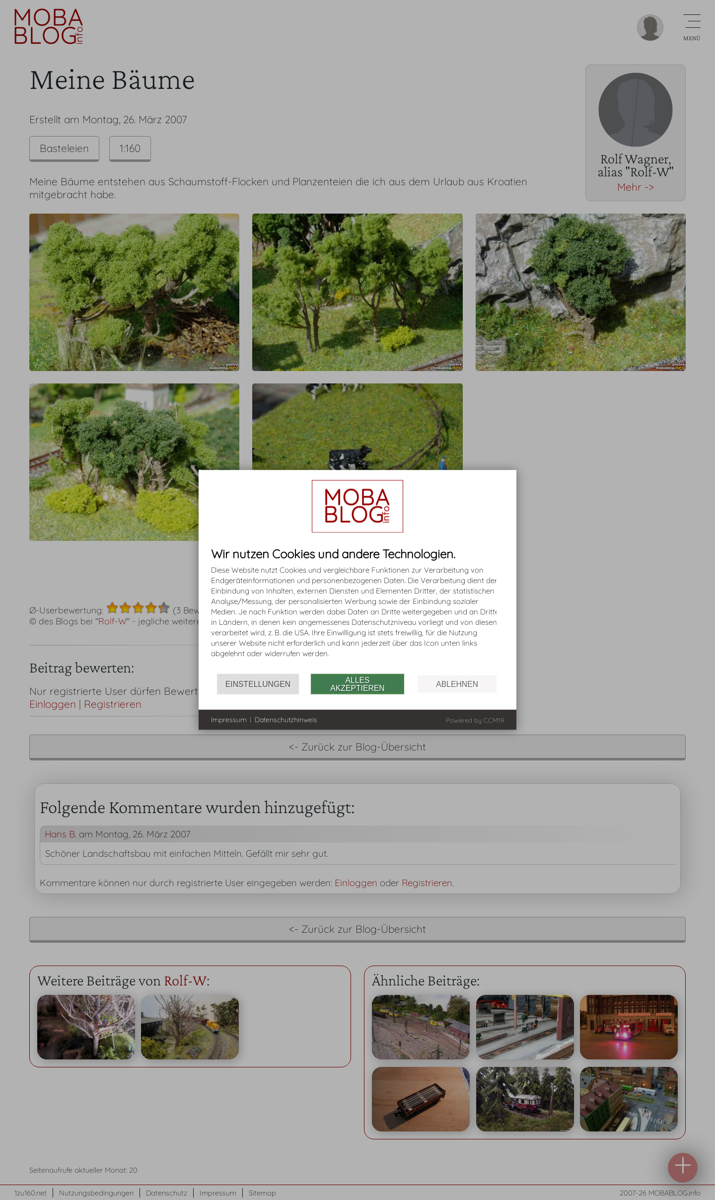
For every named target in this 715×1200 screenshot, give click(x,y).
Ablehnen (457, 683)
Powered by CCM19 (475, 720)
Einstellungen (257, 683)
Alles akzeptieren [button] (357, 683)
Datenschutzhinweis (286, 719)
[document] (357, 611)
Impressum (229, 719)
